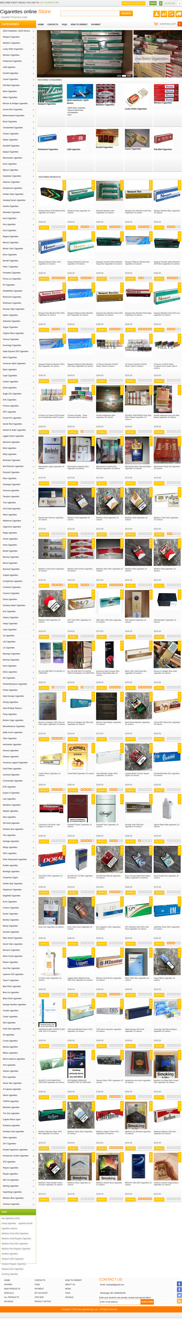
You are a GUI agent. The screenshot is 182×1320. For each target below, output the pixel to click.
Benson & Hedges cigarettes (15, 103)
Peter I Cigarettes (10, 267)
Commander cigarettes (13, 781)
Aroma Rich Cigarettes (13, 109)
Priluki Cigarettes (10, 690)
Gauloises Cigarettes (12, 176)
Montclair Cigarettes (11, 460)
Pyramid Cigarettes (11, 472)
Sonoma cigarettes (11, 490)
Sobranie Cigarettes (11, 321)
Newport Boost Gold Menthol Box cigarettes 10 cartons (52, 212)
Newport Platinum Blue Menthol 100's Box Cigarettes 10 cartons (80, 365)
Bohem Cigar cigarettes (13, 720)
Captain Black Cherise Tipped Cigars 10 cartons (137, 774)
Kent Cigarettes (9, 218)
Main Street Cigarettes (12, 938)
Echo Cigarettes (10, 902)
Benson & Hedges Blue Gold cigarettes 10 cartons (165, 672)
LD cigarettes (8, 636)
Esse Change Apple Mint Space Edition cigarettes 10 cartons (138, 877)
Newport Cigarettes (11, 37)
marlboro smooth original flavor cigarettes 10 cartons (166, 1184)
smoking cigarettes (10, 1274)
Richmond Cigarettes (12, 297)
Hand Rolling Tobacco (12, 708)
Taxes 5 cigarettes (11, 980)
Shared (8, 1284)
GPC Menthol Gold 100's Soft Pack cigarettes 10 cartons (137, 928)
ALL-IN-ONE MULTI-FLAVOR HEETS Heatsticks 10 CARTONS (81, 672)
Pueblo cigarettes (10, 865)
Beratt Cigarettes (10, 551)
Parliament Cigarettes (12, 61)
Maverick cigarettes (11, 442)
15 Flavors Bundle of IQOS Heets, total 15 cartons (136, 365)
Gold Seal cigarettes (11, 1029)
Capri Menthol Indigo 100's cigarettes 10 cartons (107, 774)
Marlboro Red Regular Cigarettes (16, 1249)
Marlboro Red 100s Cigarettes (15, 1244)
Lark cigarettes (9, 799)
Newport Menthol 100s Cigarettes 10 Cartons (105, 212)
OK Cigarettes (9, 678)
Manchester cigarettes (12, 158)
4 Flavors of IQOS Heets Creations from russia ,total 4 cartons (165, 366)
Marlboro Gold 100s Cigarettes (15, 1233)
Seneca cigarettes (11, 750)
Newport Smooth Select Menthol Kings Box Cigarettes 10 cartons (109, 263)
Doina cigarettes (10, 599)
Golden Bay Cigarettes (13, 883)
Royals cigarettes (10, 1174)
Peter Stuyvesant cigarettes (15, 859)
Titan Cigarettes (10, 738)
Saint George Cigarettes (13, 696)
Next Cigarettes (9, 666)
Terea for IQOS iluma (75, 110)
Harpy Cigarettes (10, 623)
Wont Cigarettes (10, 357)
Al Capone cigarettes (12, 1089)
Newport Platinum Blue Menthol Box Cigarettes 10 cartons (80, 314)
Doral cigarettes (10, 388)
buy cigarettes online (11, 1218)
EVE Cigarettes (9, 400)
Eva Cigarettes (9, 611)
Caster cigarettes (10, 1016)
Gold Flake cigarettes (12, 769)
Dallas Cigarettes (10, 140)
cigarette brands (25, 1223)
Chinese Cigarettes (11, 1204)
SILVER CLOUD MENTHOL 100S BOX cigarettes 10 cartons (51, 1081)
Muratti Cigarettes (10, 261)
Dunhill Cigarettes (10, 73)
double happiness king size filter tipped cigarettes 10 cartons (166, 416)
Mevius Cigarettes (11, 242)
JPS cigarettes (9, 1162)
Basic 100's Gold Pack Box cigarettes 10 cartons (136, 672)
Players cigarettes (10, 1168)
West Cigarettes (10, 91)
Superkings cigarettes (12, 1192)
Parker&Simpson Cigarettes (15, 684)
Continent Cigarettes (12, 587)
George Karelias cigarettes (14, 1004)
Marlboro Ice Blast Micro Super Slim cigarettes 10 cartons (166, 1081)
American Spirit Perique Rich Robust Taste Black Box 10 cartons (107, 673)
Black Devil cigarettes (12, 998)
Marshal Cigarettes (11, 660)
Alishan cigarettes (10, 1071)
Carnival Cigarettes (11, 775)
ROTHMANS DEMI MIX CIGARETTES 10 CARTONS (79, 1081)
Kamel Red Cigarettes (12, 424)
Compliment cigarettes (12, 581)
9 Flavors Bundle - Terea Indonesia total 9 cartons (77, 416)
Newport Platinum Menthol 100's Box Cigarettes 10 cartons (51, 365)
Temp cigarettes (10, 714)
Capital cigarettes (10, 575)
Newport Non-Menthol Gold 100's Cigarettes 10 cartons (109, 314)
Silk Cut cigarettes (11, 1180)
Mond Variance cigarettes (14, 1059)
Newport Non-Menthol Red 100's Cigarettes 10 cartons (52, 314)
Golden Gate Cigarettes (13, 194)
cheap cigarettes (9, 1223)
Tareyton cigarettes (11, 496)
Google (69, 1297)
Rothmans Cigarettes (12, 303)
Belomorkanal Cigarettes (13, 115)
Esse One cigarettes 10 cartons (51, 927)
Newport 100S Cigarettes (13, 1259)
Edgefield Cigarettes (11, 896)
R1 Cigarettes (9, 285)
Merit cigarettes (9, 448)
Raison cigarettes (10, 962)
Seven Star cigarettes (12, 1083)
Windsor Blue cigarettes (13, 1198)
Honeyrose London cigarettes (16, 1156)
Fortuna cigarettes (11, 406)
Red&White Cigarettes (12, 291)
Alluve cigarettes (10, 1095)
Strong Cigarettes (10, 702)
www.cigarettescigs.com (87, 1309)
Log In (132, 3)
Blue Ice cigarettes (11, 992)
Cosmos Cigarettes (11, 593)
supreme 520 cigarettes (13, 974)
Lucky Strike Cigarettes (13, 49)
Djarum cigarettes (10, 170)
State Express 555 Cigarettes (15, 351)
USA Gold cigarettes (11, 509)
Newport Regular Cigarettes (14, 1264)
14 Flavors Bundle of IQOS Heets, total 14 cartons (107, 365)
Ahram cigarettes (10, 539)
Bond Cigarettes (10, 121)
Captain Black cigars (12, 1119)
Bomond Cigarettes (11, 569)
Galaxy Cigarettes (10, 617)
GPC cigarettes (9, 412)
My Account (41, 1293)
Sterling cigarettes (11, 1186)
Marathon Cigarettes (12, 805)
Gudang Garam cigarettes (14, 200)
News (68, 1289)
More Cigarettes (10, 255)
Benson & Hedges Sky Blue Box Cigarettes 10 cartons (80, 723)
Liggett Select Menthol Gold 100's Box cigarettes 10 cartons (80, 979)
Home (125, 3)
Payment (39, 1289)
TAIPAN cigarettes (11, 1101)
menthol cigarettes (10, 1254)
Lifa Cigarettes (9, 642)
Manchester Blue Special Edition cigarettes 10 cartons (138, 467)
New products (12, 1289)
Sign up (141, 3)
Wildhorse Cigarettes (12, 521)
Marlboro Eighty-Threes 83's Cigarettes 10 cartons (107, 1132)
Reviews (8, 1301)
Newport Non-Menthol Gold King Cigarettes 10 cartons (138, 212)
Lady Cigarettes (10, 629)
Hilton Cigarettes (10, 97)
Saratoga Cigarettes (11, 484)
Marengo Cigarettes (11, 654)
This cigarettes (9, 835)
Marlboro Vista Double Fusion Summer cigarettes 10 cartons (51, 1184)
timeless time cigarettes (13, 829)
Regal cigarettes (10, 533)
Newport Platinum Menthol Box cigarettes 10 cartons (137, 263)
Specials (9, 1293)
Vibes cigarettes (10, 1137)
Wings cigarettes (10, 847)
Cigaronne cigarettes (12, 527)
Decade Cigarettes (11, 932)
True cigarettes (9, 502)
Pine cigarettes (9, 1077)
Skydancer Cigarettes (12, 889)
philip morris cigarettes (12, 732)
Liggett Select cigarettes (13, 436)
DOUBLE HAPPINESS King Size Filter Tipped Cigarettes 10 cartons (138, 417)
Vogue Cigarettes (10, 327)
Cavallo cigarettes (10, 1010)
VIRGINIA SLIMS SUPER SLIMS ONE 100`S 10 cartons (52, 1030)
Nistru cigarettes (10, 672)
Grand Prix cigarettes (12, 418)
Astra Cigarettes (10, 545)
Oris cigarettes (9, 1065)
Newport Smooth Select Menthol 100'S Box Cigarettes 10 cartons (167, 263)
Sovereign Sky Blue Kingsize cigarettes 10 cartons (165, 1030)
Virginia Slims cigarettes (13, 333)
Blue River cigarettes (12, 986)
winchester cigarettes (12, 744)
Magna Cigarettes (10, 236)
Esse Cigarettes (10, 164)
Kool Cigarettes (9, 230)
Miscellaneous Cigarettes (14, 726)
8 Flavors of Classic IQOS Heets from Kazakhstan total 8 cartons (51, 416)
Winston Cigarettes (11, 55)
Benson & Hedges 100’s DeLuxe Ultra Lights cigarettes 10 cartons (52, 723)
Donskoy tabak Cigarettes (14, 605)
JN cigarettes (8, 1035)
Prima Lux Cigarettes (12, 279)
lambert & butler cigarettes (14, 430)
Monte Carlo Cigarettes (13, 248)
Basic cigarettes (10, 369)
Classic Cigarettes (11, 134)
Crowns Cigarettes (11, 908)
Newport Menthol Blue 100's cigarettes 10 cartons (50, 263)
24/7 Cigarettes (9, 1143)
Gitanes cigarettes (11, 756)
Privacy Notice (43, 1301)
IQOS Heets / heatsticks (76, 108)
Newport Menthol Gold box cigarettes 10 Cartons (78, 263)
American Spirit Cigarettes (14, 363)
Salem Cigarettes (10, 315)
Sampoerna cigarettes (12, 188)
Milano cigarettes (10, 1053)
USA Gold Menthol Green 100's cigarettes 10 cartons (80, 1030)
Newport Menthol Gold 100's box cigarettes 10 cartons (167, 314)
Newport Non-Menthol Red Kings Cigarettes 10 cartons (138, 314)
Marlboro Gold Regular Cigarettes (16, 1238)
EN (151, 3)
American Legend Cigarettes (15, 763)
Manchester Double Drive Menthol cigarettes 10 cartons (108, 467)
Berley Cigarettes (10, 926)
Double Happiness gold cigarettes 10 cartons (105, 416)
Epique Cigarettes (10, 152)
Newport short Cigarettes (12, 1269)
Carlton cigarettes (10, 382)
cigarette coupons (9, 1228)
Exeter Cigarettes (10, 914)
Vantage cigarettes (11, 841)
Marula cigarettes (10, 1047)
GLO (69, 115)
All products (11, 1297)
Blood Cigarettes (10, 563)
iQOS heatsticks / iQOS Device (16, 31)
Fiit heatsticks (73, 112)
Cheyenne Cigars (10, 877)
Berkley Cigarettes (11, 920)
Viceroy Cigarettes (11, 339)
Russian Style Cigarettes (13, 309)
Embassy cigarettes (11, 1125)
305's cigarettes (10, 853)
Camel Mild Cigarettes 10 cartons (81, 773)
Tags (67, 1293)
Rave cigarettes (9, 478)
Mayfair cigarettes (10, 811)
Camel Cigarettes (10, 79)
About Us (70, 1284)
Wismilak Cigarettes (11, 212)
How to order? (73, 1280)
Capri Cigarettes (10, 375)
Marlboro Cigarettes (11, 43)
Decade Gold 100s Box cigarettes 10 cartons (134, 826)
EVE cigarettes (9, 787)
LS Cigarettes (9, 648)
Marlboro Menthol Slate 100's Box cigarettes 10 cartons (50, 1132)
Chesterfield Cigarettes (13, 128)
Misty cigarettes (9, 454)
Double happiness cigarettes (15, 1150)
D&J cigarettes (9, 1023)
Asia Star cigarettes (11, 968)
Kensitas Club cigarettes (13, 1131)
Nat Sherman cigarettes (13, 466)
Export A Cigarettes (11, 793)
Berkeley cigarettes (11, 1107)
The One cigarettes (11, 1113)
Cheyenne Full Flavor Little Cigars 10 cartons (49, 826)
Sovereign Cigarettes (12, 345)
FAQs (37, 1284)
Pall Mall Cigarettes (11, 85)
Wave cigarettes (10, 515)
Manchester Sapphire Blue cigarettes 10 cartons (78, 467)
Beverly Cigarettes (11, 557)
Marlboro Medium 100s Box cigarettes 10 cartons (165, 1132)
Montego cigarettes (11, 871)
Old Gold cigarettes (11, 823)
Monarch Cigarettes (11, 950)
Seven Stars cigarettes (13, 944)
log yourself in (48, 2)
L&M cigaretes (9, 67)
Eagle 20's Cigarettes (12, 394)
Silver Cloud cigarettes (12, 956)
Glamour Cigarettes (11, 182)
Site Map (39, 1297)
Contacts (40, 1280)
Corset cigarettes (10, 1041)
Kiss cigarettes (9, 224)
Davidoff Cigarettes (11, 146)
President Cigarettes (12, 273)
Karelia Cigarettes (10, 206)
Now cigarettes (9, 817)
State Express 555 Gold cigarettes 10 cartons (134, 1030)
